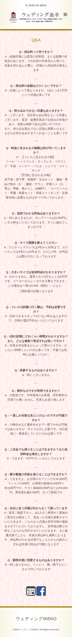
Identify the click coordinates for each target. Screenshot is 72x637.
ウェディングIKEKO (36, 618)
